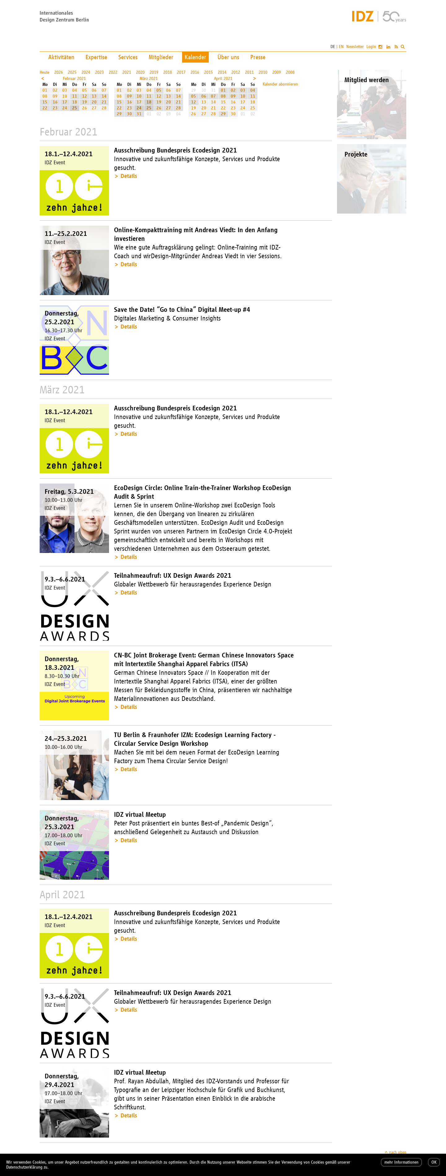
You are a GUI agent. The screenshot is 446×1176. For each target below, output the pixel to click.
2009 (276, 72)
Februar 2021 (74, 78)
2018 (167, 72)
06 (94, 90)
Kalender (195, 57)
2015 (208, 72)
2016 (194, 72)
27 (94, 108)
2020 (140, 72)
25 (74, 108)
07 (104, 90)
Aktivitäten (61, 57)
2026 (58, 72)
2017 (181, 72)
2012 (235, 72)
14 (104, 96)
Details (128, 176)
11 (74, 96)
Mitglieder (161, 57)
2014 (222, 72)
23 (55, 108)
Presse (257, 57)
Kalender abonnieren (280, 84)
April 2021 (223, 78)
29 (119, 114)
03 (64, 90)
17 (64, 102)
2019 (154, 72)
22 (44, 108)
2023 (99, 72)
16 (55, 102)
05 (84, 90)
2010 (263, 72)
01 (44, 90)
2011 (249, 72)
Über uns (228, 57)
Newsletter (355, 46)
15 (44, 102)
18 (74, 102)
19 (84, 102)
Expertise (96, 57)
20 (94, 102)
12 (84, 96)
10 (64, 96)
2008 (290, 72)
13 (94, 96)
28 (104, 108)
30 (129, 114)
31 (139, 114)
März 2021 (149, 78)
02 (55, 90)
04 (74, 90)
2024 (85, 72)
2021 (126, 72)
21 (104, 102)
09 (55, 96)
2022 (113, 72)
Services (128, 57)
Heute (44, 72)
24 (64, 108)
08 (44, 96)
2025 (72, 72)
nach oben (397, 1152)
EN (341, 46)
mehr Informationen (401, 1162)
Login (371, 46)
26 (84, 108)
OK (433, 1162)
